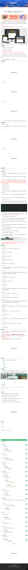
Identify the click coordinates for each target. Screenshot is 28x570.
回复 (26, 449)
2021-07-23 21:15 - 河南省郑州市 (8, 494)
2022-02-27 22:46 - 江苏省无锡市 (8, 504)
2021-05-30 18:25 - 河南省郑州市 (8, 531)
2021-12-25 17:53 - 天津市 (6, 445)
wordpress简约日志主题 (14, 387)
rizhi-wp (23, 387)
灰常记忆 (4, 471)
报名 (4, 385)
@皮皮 (5, 495)
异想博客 (4, 363)
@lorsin (5, 459)
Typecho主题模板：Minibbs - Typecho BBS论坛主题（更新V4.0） (12, 398)
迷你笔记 (15, 564)
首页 (1, 8)
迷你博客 (13, 564)
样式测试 (4, 384)
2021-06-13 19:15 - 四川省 (6, 513)
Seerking (4, 364)
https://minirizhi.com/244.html (19, 240)
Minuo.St (4, 462)
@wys (5, 532)
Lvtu (3, 521)
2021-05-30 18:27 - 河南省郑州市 (8, 540)
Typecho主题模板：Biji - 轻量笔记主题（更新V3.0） (9, 400)
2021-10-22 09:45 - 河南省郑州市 (8, 467)
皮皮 (3, 489)
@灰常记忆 (6, 477)
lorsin (4, 453)
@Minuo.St (6, 468)
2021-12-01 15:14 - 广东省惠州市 (7, 454)
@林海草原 (6, 505)
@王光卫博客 (6, 541)
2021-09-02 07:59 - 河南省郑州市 (11, 485)
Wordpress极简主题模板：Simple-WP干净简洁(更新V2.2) (10, 395)
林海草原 (4, 498)
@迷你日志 (7, 482)
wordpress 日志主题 (7, 387)
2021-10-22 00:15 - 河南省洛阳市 (7, 463)
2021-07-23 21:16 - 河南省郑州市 (8, 476)
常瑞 (3, 444)
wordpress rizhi (19, 387)
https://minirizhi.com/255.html (18, 26)
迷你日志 (5, 475)
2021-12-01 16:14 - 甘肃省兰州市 (8, 458)
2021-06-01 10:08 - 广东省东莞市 (7, 522)
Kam (5, 503)
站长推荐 (3, 387)
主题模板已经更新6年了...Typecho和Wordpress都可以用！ (10, 393)
